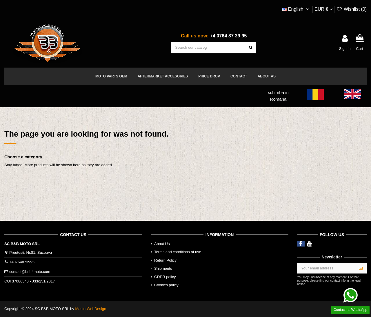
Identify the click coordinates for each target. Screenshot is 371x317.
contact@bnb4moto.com (29, 271)
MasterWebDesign (90, 309)
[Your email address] (326, 268)
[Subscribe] (360, 268)
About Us (162, 244)
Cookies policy (166, 285)
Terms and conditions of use (177, 252)
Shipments (163, 268)
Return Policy (165, 260)
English (296, 9)
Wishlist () (352, 9)
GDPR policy (165, 277)
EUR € (323, 9)
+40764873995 (21, 262)
